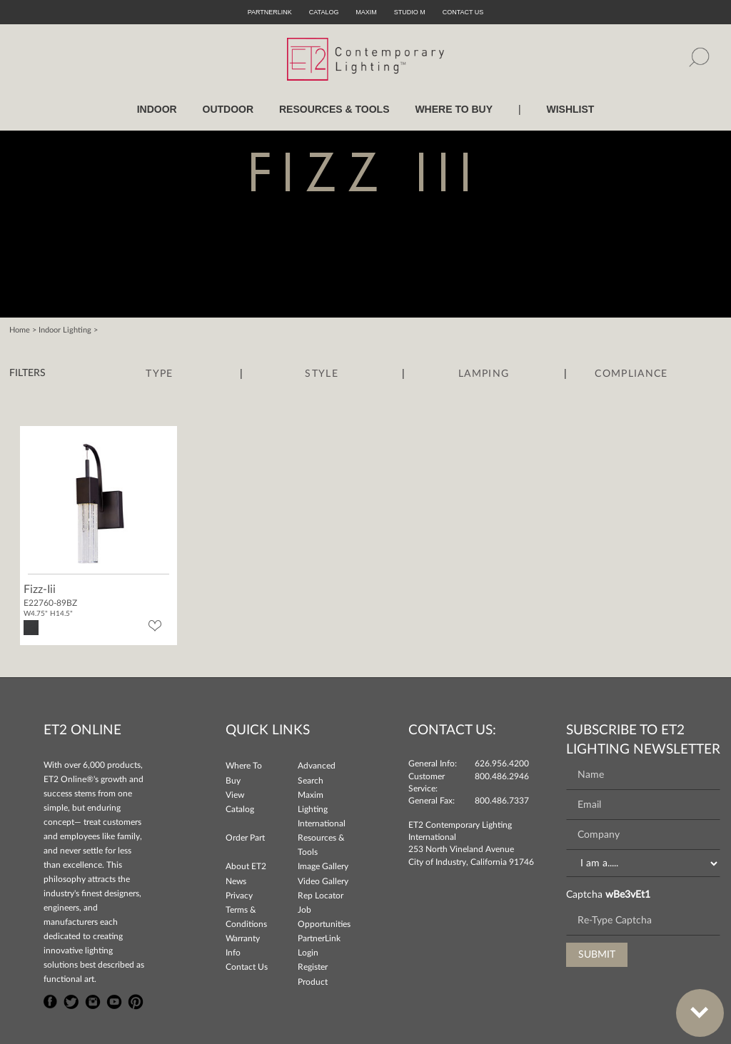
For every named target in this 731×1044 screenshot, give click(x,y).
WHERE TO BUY (454, 109)
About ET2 (246, 866)
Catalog (324, 12)
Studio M (409, 12)
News (236, 881)
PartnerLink (270, 12)
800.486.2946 (502, 776)
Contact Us (247, 967)
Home (19, 330)
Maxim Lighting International (322, 809)
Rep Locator (320, 895)
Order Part (245, 837)
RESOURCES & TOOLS (334, 109)
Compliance (631, 374)
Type (159, 374)
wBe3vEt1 (627, 895)
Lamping (483, 374)
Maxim (366, 12)
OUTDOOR (228, 109)
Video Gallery (323, 881)
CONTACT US (463, 12)
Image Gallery (323, 866)
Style (321, 374)
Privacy (239, 895)
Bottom (692, 1004)
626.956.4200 (502, 763)
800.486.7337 (502, 800)
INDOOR (157, 109)
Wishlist (570, 109)
